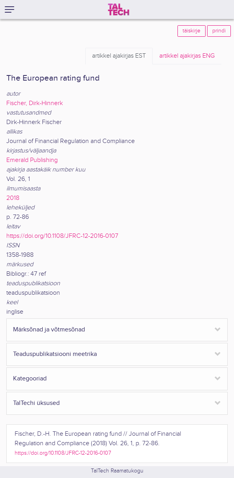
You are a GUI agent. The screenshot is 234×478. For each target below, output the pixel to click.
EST (119, 56)
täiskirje (191, 31)
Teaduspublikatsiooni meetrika (55, 354)
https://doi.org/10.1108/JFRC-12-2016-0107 (62, 236)
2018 (12, 198)
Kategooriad (30, 378)
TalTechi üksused (36, 403)
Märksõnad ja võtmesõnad (49, 329)
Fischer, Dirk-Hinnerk (34, 103)
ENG (187, 56)
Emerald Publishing (32, 160)
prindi (219, 31)
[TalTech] (119, 9)
